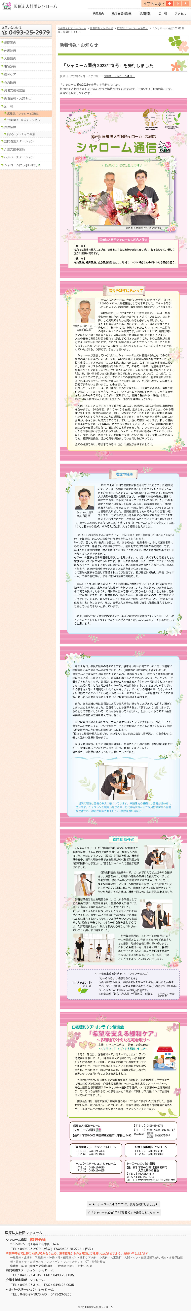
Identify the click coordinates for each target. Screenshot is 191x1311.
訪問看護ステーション (19, 141)
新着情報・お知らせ (101, 28)
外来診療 (10, 50)
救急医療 (10, 82)
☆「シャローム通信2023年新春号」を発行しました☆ (121, 1212)
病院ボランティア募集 (21, 134)
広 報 (163, 13)
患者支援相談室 (122, 13)
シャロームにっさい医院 (20, 165)
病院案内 (98, 13)
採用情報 (145, 13)
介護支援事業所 (14, 149)
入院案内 (10, 58)
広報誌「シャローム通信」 (132, 28)
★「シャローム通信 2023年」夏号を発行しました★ (125, 1204)
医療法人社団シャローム (72, 28)
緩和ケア (10, 74)
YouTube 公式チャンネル (23, 119)
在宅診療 (10, 66)
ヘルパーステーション (19, 157)
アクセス (180, 13)
